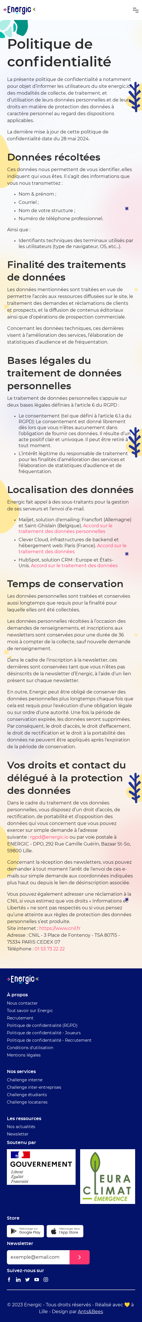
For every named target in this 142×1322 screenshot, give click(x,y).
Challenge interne (24, 1080)
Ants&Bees (90, 1311)
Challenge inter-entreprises (34, 1088)
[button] (136, 10)
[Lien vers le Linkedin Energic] (18, 1280)
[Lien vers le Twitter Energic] (27, 1280)
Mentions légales (24, 1055)
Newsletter (18, 1134)
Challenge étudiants (27, 1095)
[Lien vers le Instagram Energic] (46, 1280)
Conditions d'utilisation (30, 1048)
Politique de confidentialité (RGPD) (42, 1026)
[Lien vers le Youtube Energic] (36, 1280)
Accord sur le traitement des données (74, 565)
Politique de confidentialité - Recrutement (49, 1041)
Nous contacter (22, 1003)
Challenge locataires (27, 1102)
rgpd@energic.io (49, 837)
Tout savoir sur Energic (30, 1011)
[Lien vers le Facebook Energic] (9, 1280)
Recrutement (20, 1018)
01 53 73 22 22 (50, 949)
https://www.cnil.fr (59, 928)
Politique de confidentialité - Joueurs (44, 1033)
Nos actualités (21, 1127)
